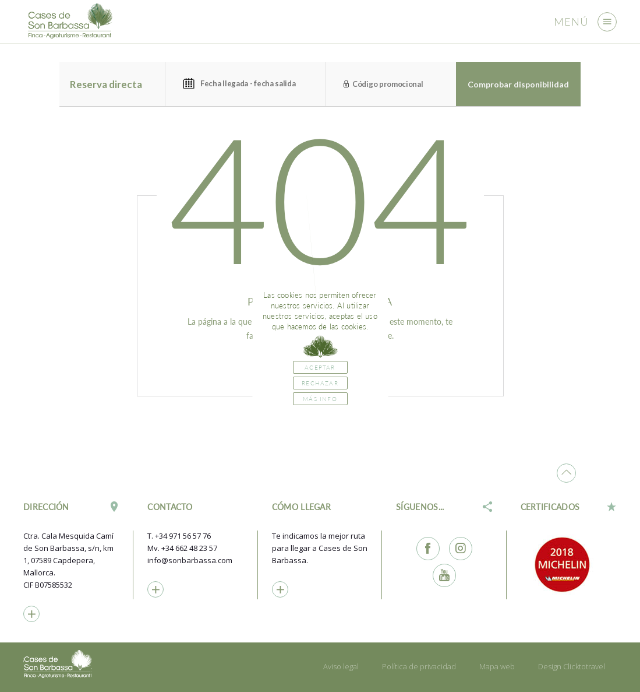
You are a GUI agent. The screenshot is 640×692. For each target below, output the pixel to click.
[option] (568, 564)
